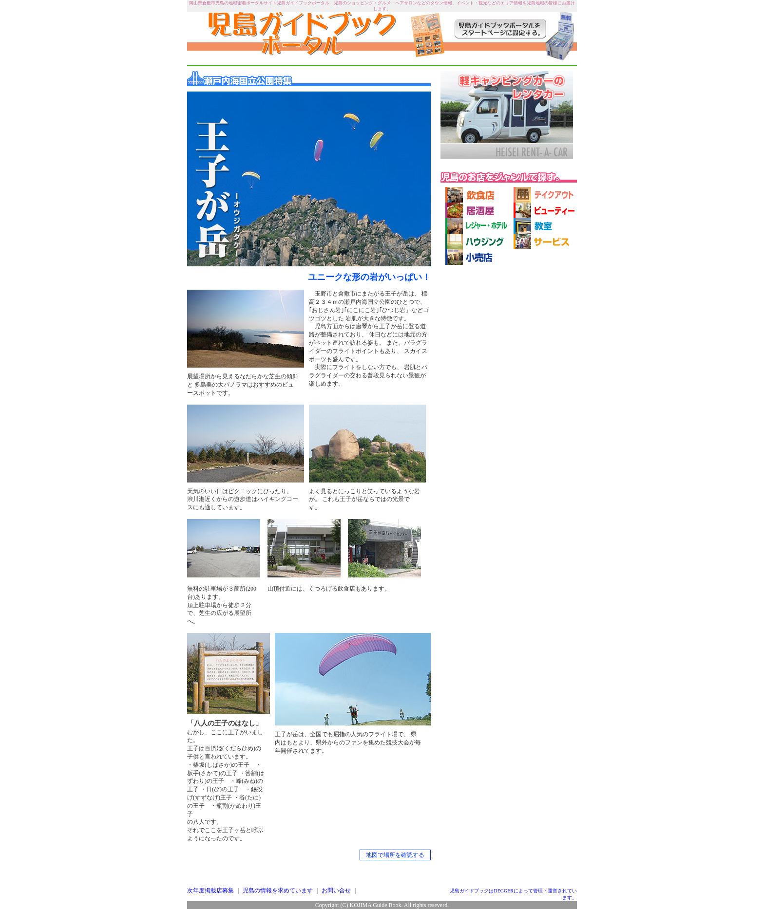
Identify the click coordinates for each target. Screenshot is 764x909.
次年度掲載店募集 (210, 890)
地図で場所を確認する (395, 855)
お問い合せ (336, 890)
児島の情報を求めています (278, 890)
